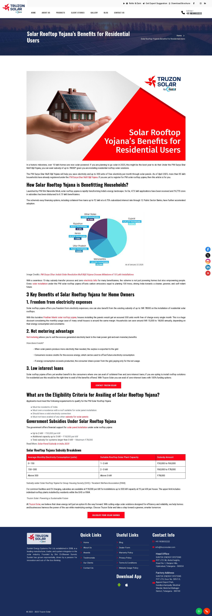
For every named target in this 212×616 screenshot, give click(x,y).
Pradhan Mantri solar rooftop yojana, (60, 317)
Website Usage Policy (127, 565)
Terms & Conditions (126, 560)
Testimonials (87, 555)
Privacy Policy (123, 555)
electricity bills (90, 280)
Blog (106, 12)
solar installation (40, 283)
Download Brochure (179, 3)
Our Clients (86, 560)
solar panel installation (77, 427)
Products (60, 12)
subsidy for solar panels (76, 416)
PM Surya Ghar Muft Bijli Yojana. (83, 177)
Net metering (32, 337)
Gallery (94, 12)
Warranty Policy (124, 550)
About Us (46, 12)
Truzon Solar (35, 504)
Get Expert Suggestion (156, 3)
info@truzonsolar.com (163, 545)
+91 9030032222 (161, 539)
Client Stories (78, 12)
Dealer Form (123, 545)
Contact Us (119, 12)
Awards (85, 550)
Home (33, 12)
